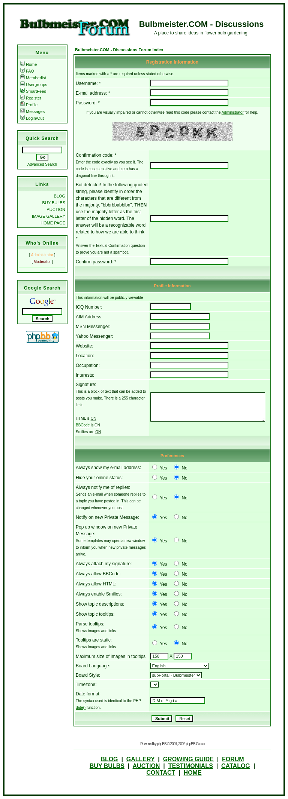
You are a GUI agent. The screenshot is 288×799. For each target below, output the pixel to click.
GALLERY (140, 759)
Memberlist (33, 78)
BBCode (83, 425)
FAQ (27, 71)
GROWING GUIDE (188, 759)
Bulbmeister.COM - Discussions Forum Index (119, 50)
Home (28, 64)
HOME (193, 772)
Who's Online (42, 243)
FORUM (233, 759)
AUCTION (56, 209)
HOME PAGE (52, 223)
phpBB (161, 744)
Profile (29, 104)
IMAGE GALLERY (48, 216)
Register (30, 98)
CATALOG (235, 766)
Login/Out (32, 118)
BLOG (59, 196)
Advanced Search (42, 164)
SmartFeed (33, 91)
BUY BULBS (53, 202)
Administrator (233, 112)
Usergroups (33, 84)
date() (81, 707)
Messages (32, 111)
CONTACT (160, 772)
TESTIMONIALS (190, 766)
